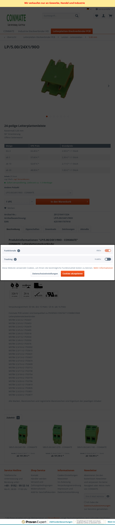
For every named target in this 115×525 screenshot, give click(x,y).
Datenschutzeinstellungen (45, 273)
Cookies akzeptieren (73, 273)
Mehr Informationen (103, 268)
